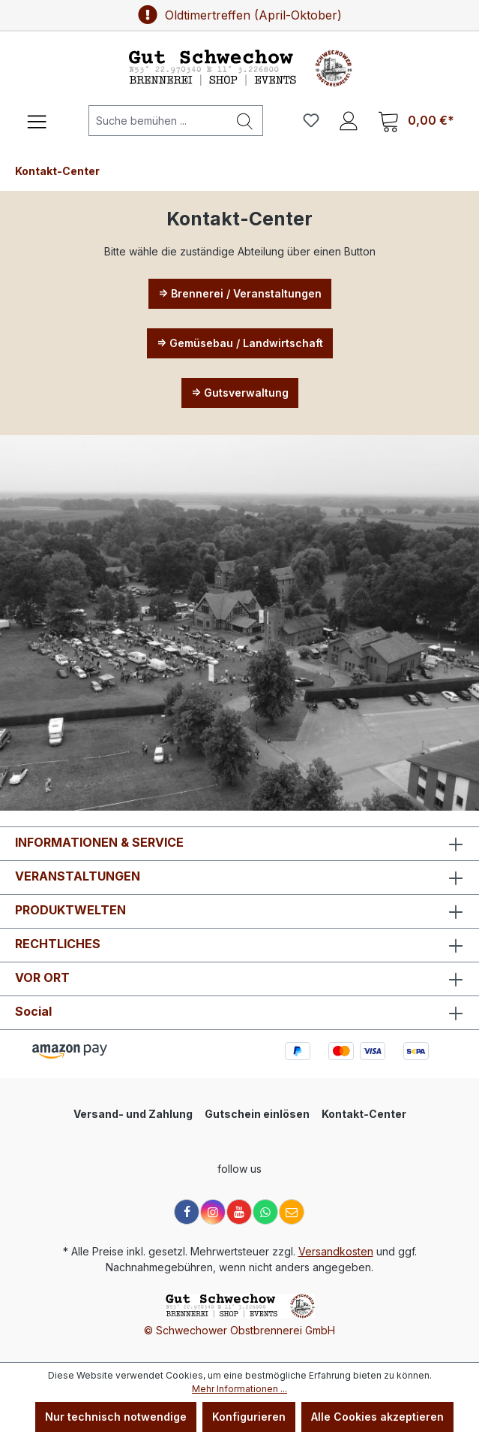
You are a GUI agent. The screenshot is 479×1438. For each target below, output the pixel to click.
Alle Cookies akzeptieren (377, 1416)
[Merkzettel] (311, 120)
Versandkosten (335, 1251)
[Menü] (36, 120)
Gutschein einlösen (257, 1113)
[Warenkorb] (416, 120)
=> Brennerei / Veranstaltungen (240, 293)
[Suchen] (245, 120)
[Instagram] (213, 1212)
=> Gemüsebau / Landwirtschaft (240, 343)
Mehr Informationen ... (239, 1388)
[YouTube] (239, 1212)
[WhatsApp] (265, 1212)
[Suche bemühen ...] (158, 120)
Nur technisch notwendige (116, 1416)
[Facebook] (187, 1212)
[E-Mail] (292, 1212)
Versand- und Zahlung (133, 1113)
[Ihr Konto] (348, 120)
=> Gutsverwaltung (240, 392)
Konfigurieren (249, 1416)
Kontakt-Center (364, 1113)
